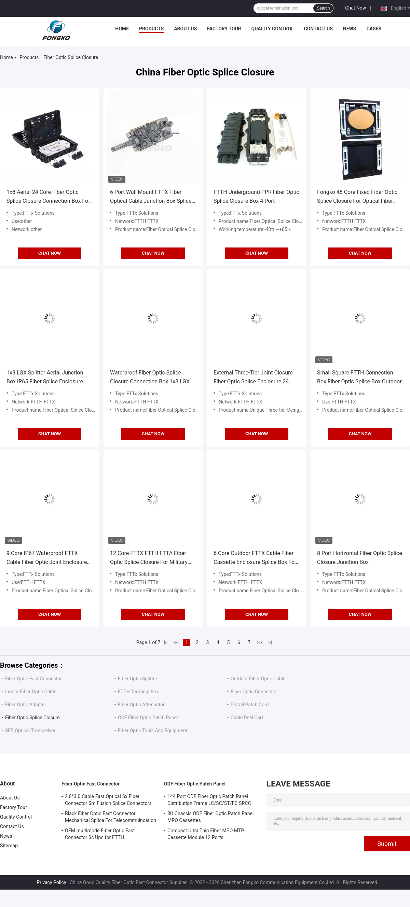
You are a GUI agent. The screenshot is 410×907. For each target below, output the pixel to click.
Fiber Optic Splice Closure (32, 717)
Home (122, 28)
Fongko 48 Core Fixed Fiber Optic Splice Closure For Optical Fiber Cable (357, 197)
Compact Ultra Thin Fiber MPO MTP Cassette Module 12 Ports (205, 834)
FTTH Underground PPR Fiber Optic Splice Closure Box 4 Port (256, 196)
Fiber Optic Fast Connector (33, 678)
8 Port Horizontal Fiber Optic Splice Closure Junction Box (359, 557)
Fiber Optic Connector (254, 691)
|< (166, 642)
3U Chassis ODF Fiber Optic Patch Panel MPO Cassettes (210, 817)
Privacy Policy (51, 882)
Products (151, 28)
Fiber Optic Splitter (137, 678)
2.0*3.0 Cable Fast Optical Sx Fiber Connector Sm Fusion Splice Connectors (108, 800)
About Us (185, 28)
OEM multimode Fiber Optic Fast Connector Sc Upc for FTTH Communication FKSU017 (100, 835)
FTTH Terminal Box (138, 691)
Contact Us (318, 28)
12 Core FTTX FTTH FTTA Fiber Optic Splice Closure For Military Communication (149, 558)
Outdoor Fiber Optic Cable (258, 678)
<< (176, 642)
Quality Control (272, 28)
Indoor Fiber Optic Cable (30, 691)
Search (323, 8)
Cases (373, 28)
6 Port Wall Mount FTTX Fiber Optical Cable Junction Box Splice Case (150, 197)
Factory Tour (224, 28)
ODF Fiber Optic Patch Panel (148, 717)
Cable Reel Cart (247, 717)
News (349, 28)
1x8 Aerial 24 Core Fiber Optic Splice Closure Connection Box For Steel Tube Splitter (48, 197)
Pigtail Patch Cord (250, 704)
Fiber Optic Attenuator (141, 704)
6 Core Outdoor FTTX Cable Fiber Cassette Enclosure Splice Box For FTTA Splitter (255, 558)
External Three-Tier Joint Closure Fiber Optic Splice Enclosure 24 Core (253, 377)
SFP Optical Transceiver (30, 730)
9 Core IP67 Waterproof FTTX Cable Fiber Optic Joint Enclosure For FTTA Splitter (46, 558)
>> (259, 642)
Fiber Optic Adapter (25, 704)
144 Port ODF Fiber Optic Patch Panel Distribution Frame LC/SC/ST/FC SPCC (209, 800)
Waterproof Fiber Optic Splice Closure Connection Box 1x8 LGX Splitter (150, 377)
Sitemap (9, 845)
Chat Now (355, 8)
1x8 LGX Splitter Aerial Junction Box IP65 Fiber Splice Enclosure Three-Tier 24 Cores (44, 377)
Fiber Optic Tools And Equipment (152, 730)
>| (270, 642)
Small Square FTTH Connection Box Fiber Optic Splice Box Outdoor (359, 377)
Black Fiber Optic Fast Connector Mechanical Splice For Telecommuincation (110, 817)
